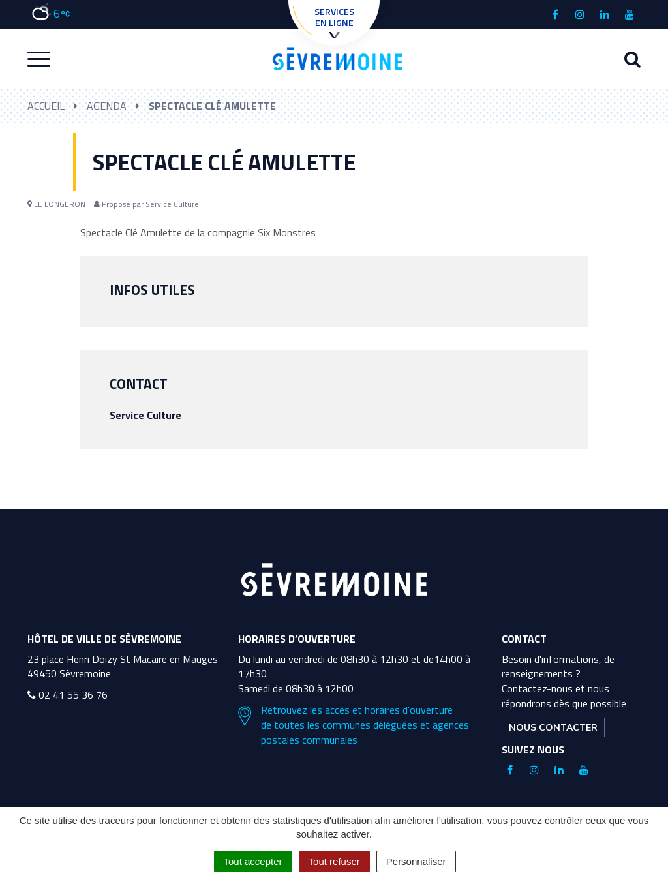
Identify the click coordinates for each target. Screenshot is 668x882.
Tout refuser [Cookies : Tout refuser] (334, 861)
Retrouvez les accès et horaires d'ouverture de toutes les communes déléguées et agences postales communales (353, 725)
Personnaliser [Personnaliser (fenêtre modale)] (416, 861)
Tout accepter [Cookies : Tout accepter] (253, 861)
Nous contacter (553, 727)
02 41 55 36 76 (67, 695)
